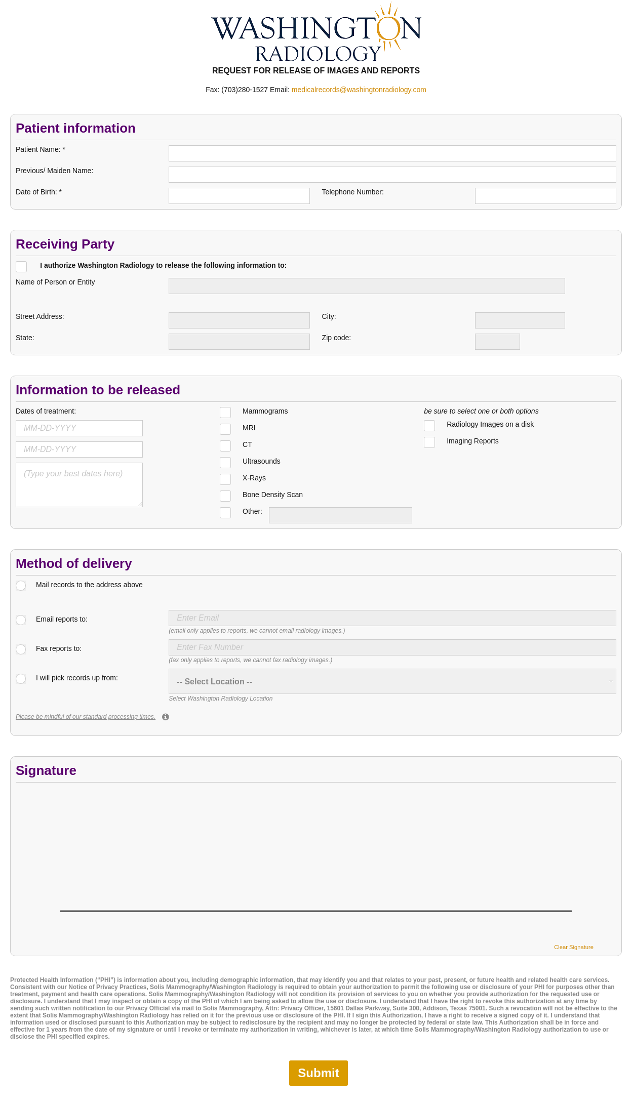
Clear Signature (574, 947)
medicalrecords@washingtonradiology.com (359, 90)
